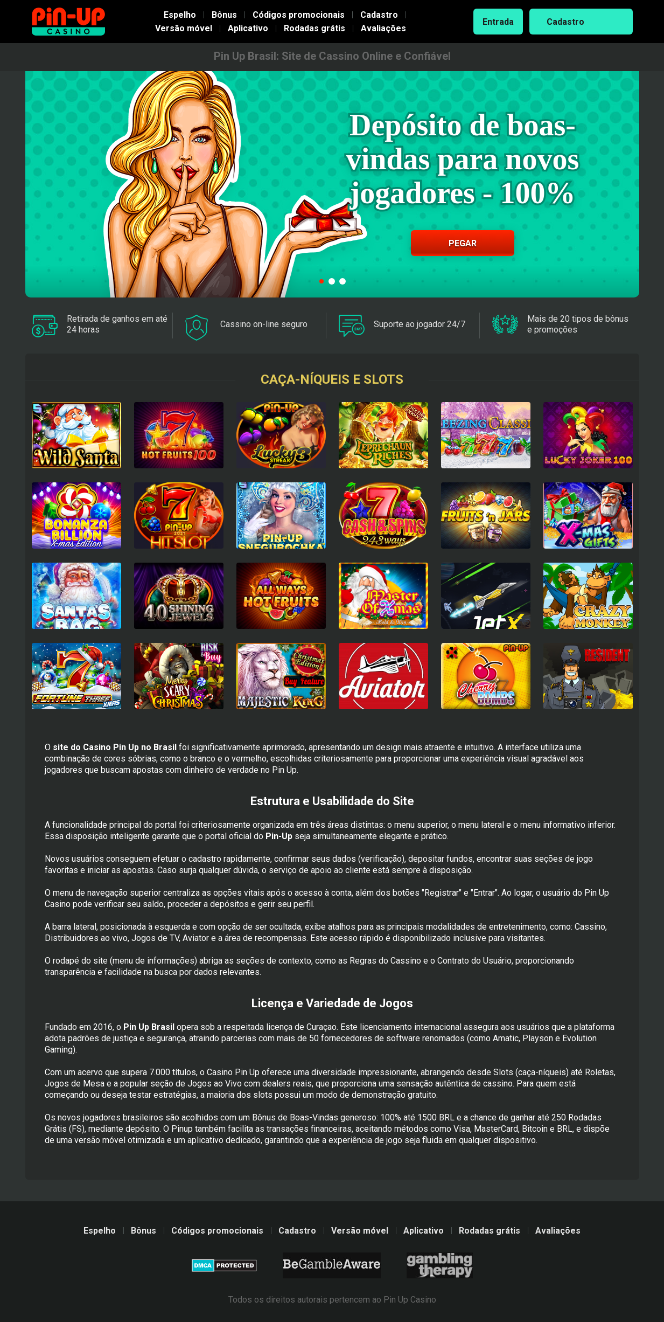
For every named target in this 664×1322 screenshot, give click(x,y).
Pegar (463, 243)
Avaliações (383, 28)
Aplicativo (248, 28)
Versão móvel (183, 28)
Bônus (224, 15)
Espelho (180, 15)
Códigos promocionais (299, 15)
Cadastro (379, 15)
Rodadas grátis (314, 28)
